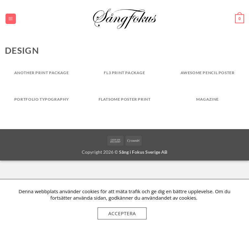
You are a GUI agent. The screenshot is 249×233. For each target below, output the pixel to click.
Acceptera (122, 213)
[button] (11, 19)
